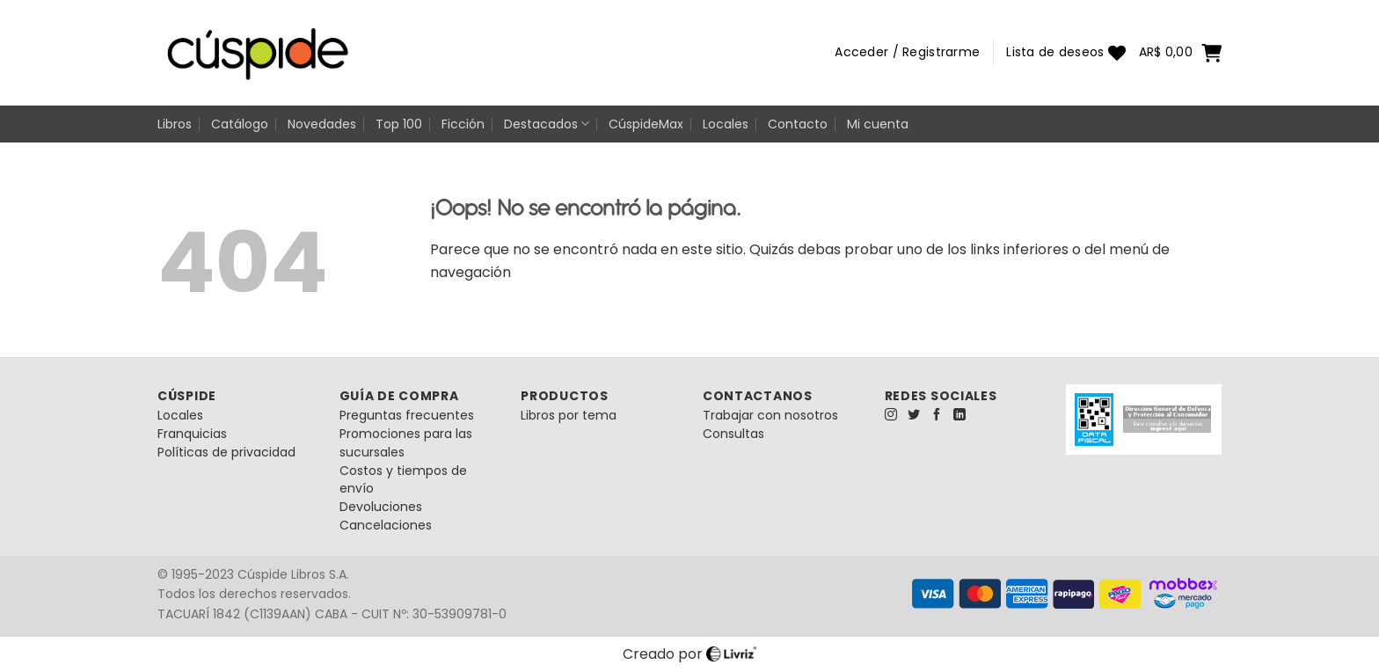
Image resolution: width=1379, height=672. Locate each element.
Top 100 (399, 124)
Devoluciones (380, 506)
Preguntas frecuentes (406, 415)
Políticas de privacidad (226, 452)
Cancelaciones (385, 525)
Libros (174, 124)
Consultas (733, 433)
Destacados (546, 124)
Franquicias (192, 433)
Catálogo (239, 124)
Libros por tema (569, 415)
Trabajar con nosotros (770, 415)
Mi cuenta (877, 124)
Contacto (798, 124)
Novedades (322, 124)
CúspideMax (646, 124)
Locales (725, 124)
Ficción (463, 124)
